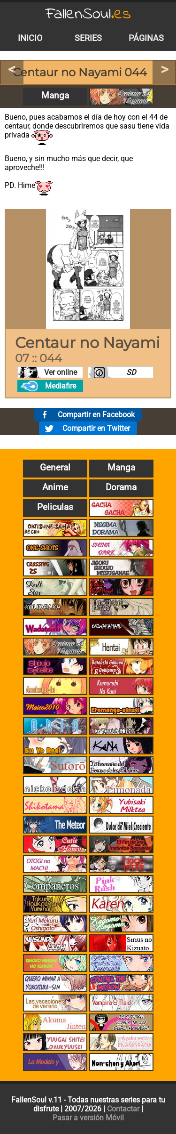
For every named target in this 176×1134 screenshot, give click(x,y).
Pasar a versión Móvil (88, 1117)
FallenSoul (88, 14)
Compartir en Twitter (96, 428)
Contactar (123, 1108)
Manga (55, 95)
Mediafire (60, 385)
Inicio (30, 38)
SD (131, 372)
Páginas (146, 38)
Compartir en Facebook (96, 414)
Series (88, 38)
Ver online (60, 372)
